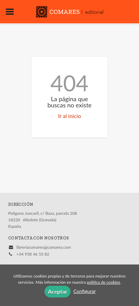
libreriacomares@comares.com (43, 247)
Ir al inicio (69, 116)
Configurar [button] (85, 291)
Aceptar (57, 291)
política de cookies (103, 282)
